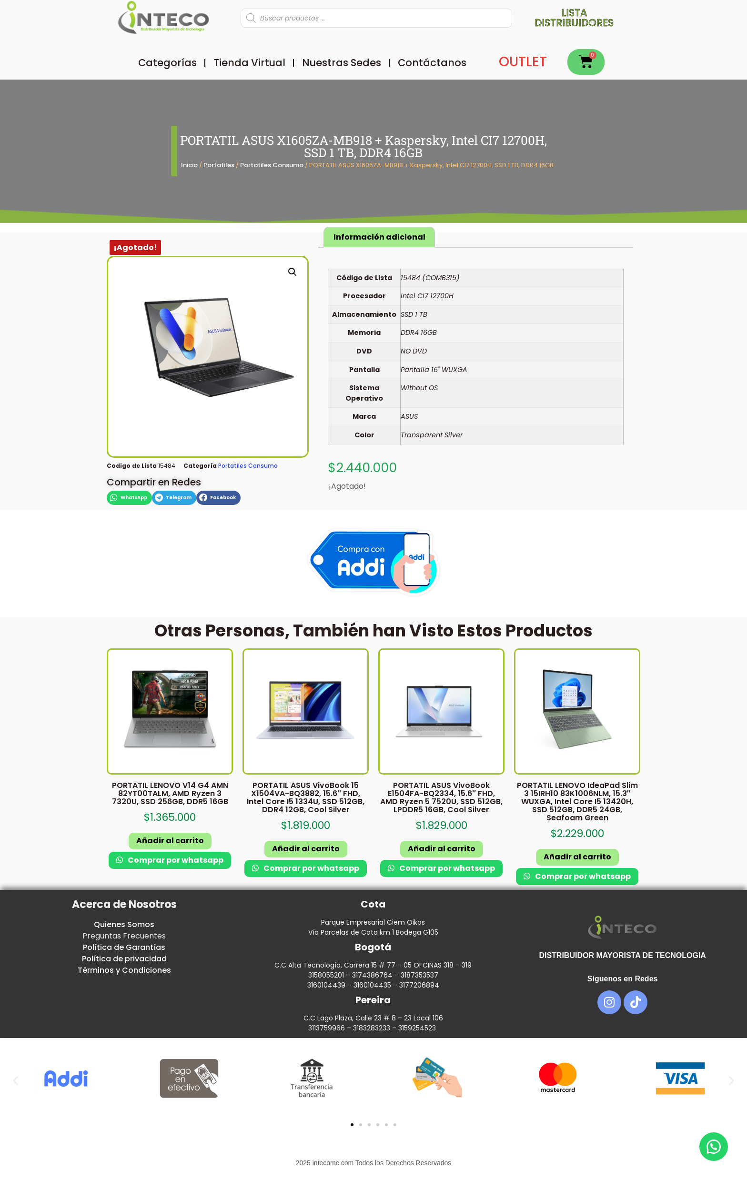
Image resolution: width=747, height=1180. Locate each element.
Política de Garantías (124, 947)
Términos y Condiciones (124, 970)
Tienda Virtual (249, 63)
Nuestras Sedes (341, 63)
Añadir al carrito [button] (170, 840)
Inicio (189, 165)
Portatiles (218, 165)
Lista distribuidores (574, 18)
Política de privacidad (124, 958)
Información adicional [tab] (379, 237)
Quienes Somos (124, 924)
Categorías (167, 63)
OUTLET (523, 61)
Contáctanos (432, 63)
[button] (292, 272)
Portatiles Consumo (271, 165)
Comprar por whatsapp (174, 860)
